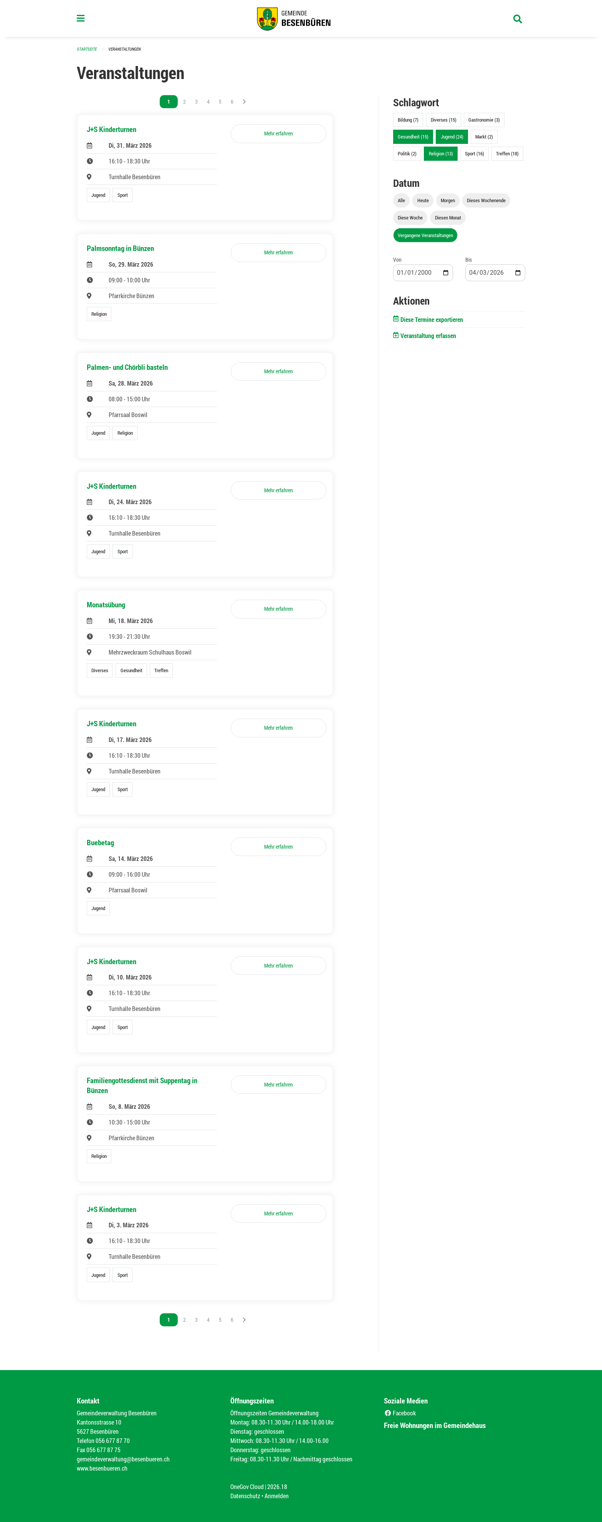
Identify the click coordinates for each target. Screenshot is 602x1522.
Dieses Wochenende (486, 200)
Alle (401, 200)
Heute (423, 200)
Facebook (400, 1413)
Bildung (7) (408, 120)
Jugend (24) (452, 137)
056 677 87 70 (113, 1440)
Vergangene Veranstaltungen (425, 235)
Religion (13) (441, 153)
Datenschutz (245, 1496)
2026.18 (277, 1486)
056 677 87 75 (103, 1450)
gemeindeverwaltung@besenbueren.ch (123, 1459)
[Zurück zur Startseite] (301, 18)
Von (397, 259)
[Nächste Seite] (244, 101)
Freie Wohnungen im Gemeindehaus (435, 1425)
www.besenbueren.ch (102, 1468)
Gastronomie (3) (484, 120)
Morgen (448, 200)
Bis (468, 259)
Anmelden (277, 1496)
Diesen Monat (448, 217)
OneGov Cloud (247, 1486)
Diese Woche (410, 217)
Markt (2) (484, 137)
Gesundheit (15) (413, 137)
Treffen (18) (507, 153)
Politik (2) (407, 153)
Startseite (87, 49)
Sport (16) (474, 153)
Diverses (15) (443, 120)
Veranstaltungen (124, 49)
